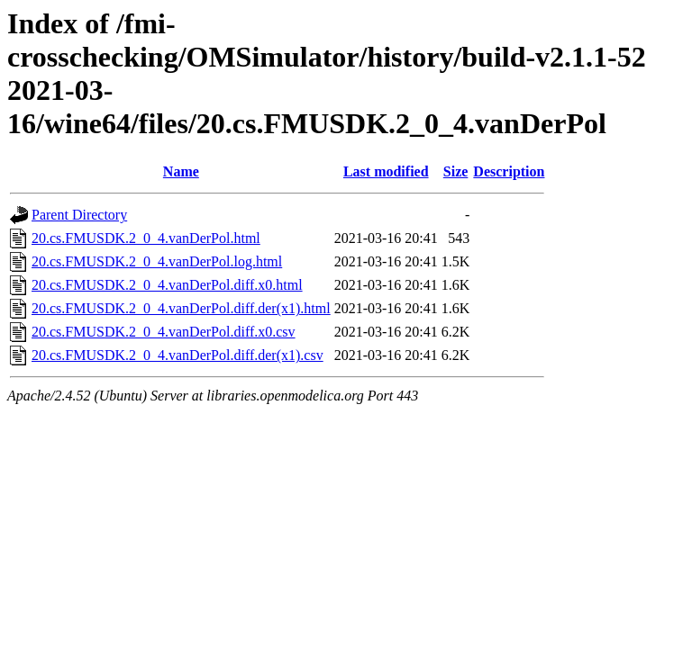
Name (181, 171)
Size (456, 171)
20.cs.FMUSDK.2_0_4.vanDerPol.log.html (157, 261)
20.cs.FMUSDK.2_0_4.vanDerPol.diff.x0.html (167, 284)
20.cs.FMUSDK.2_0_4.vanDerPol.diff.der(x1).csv (177, 355)
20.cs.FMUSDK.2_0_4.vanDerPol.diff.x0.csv (164, 331)
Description (508, 171)
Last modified (386, 171)
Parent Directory (79, 214)
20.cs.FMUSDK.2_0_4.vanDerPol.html (146, 238)
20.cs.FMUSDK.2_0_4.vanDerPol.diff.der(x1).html (181, 308)
